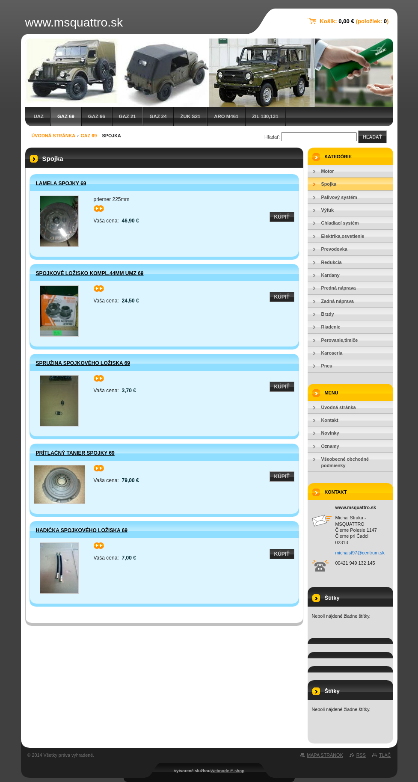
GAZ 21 (127, 116)
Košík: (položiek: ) (354, 21)
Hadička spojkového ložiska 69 (81, 530)
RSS (361, 755)
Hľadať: (272, 136)
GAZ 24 (158, 116)
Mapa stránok (325, 755)
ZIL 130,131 (265, 116)
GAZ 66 (96, 116)
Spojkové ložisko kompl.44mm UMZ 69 (90, 273)
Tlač (385, 755)
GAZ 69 (65, 116)
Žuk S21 (190, 116)
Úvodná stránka (54, 135)
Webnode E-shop (227, 770)
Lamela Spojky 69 (61, 184)
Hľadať (372, 136)
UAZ (39, 116)
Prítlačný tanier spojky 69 (75, 453)
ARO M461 (226, 116)
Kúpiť (282, 217)
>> (99, 208)
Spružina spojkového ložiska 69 (83, 363)
